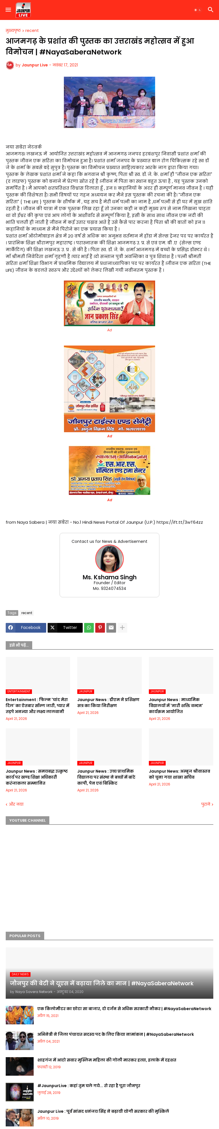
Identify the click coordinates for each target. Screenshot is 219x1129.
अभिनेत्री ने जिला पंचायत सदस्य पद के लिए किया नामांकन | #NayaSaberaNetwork (115, 1034)
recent (32, 31)
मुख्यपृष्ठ (13, 31)
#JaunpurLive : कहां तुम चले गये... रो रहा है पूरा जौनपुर (88, 1086)
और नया (16, 804)
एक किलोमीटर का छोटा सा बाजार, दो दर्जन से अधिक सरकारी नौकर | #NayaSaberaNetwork (124, 1009)
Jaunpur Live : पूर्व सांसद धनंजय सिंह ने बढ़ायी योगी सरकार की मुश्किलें (103, 1111)
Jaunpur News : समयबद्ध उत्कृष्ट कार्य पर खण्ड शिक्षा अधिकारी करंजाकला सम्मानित (37, 777)
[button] (8, 10)
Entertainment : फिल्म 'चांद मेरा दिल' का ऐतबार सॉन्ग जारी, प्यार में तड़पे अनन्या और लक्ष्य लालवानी (37, 705)
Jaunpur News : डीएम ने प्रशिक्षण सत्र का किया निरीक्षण (108, 702)
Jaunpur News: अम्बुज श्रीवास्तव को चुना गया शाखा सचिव (179, 774)
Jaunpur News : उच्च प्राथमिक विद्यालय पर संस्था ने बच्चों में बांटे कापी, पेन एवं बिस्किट (106, 777)
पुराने (205, 804)
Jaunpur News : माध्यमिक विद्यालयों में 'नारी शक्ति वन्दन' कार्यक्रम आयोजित (176, 705)
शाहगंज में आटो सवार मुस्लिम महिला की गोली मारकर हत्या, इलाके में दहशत (106, 1060)
